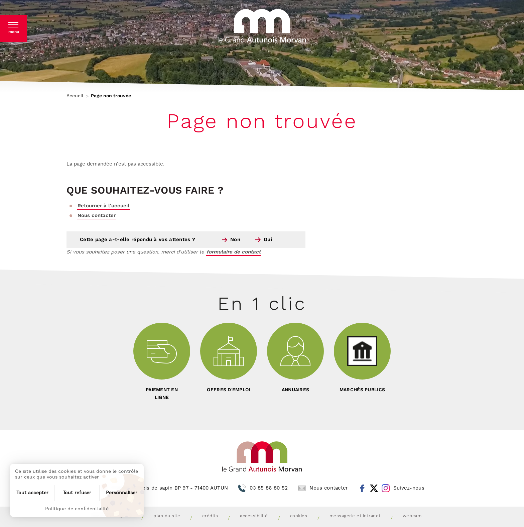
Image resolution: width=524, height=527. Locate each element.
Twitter (374, 488)
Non (235, 239)
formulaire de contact (234, 252)
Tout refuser (77, 493)
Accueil (75, 96)
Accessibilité (254, 516)
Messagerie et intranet (355, 516)
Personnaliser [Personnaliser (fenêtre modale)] (121, 493)
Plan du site (166, 516)
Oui (268, 239)
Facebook (362, 488)
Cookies (298, 516)
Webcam (412, 516)
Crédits (210, 516)
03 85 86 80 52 (269, 488)
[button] (13, 28)
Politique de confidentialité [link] (77, 509)
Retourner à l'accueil (103, 206)
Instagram (386, 488)
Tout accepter (32, 493)
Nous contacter (97, 215)
